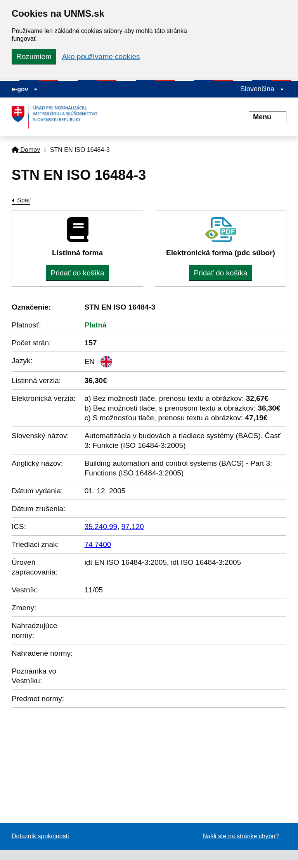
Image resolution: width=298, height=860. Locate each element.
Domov (26, 149)
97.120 (132, 526)
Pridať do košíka (77, 273)
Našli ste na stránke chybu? (241, 836)
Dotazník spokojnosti (40, 836)
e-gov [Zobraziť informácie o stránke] (25, 89)
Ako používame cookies (101, 56)
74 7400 (98, 544)
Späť (23, 200)
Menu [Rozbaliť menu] (267, 117)
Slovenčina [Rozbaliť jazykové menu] (262, 89)
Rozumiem (34, 56)
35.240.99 (101, 526)
